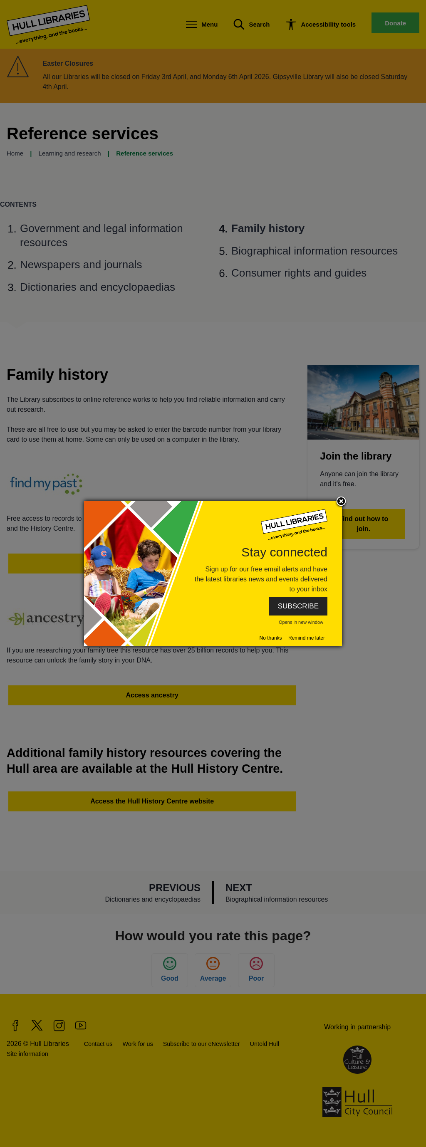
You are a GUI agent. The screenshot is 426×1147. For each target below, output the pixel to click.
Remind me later (306, 638)
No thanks (271, 638)
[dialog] (213, 573)
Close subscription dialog (341, 502)
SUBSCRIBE (298, 606)
